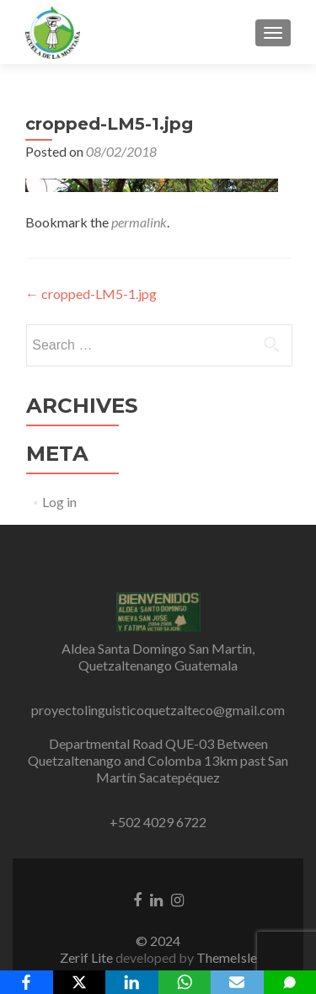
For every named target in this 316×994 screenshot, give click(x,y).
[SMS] (290, 982)
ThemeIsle (226, 957)
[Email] (237, 982)
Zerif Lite (87, 957)
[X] (79, 982)
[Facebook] (26, 982)
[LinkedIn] (131, 982)
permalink (139, 222)
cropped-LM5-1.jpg (91, 294)
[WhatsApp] (185, 982)
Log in (59, 502)
